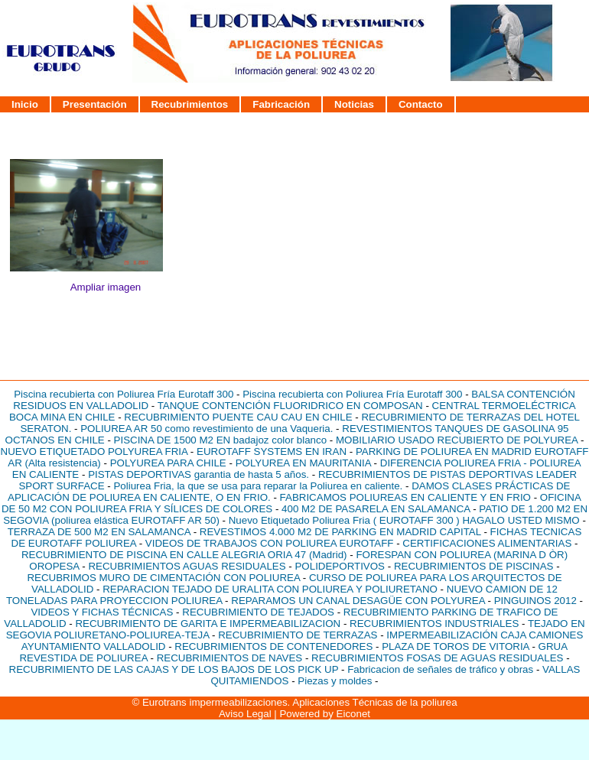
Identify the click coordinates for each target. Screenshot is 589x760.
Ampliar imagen (106, 287)
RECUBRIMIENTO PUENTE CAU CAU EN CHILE (238, 417)
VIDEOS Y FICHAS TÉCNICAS (103, 612)
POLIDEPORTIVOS (339, 566)
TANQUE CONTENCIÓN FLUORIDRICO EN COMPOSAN (290, 405)
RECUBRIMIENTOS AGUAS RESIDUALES (186, 566)
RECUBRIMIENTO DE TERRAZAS (297, 635)
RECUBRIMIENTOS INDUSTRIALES (434, 623)
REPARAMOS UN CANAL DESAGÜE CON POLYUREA (358, 600)
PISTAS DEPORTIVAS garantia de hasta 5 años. (198, 474)
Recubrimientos (190, 104)
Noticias (354, 104)
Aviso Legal (245, 713)
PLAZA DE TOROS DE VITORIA (455, 646)
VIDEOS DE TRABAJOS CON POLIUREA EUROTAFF (269, 543)
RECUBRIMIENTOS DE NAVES (230, 658)
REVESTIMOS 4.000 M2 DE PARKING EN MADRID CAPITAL (340, 532)
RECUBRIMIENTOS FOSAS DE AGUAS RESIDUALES (437, 658)
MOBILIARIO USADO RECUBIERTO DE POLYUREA (457, 440)
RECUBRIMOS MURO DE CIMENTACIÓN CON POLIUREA (163, 577)
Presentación (95, 104)
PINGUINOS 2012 (535, 600)
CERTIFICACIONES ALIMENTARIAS (486, 543)
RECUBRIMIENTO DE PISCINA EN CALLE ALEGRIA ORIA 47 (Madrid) (184, 554)
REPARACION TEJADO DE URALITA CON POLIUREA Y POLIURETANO (270, 589)
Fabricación (281, 104)
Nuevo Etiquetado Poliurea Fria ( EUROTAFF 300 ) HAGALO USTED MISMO (404, 520)
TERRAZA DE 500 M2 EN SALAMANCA (99, 532)
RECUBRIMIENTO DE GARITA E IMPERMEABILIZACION (207, 623)
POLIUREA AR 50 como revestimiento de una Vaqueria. (206, 428)
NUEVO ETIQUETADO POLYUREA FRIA (94, 451)
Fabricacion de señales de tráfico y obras (441, 669)
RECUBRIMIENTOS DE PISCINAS (474, 566)
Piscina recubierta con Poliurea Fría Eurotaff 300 (123, 394)
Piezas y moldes (335, 681)
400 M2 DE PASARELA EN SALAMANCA (375, 509)
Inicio (24, 104)
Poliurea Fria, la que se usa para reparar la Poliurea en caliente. (257, 486)
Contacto (421, 104)
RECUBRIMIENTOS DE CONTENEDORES (273, 646)
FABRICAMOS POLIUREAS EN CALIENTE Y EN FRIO (405, 497)
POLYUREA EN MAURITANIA (303, 463)
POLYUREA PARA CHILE (168, 463)
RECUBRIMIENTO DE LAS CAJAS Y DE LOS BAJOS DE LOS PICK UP (174, 669)
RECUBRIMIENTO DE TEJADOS (258, 612)
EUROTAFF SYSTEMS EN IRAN (272, 451)
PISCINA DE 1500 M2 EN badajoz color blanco (220, 440)
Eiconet (353, 713)
